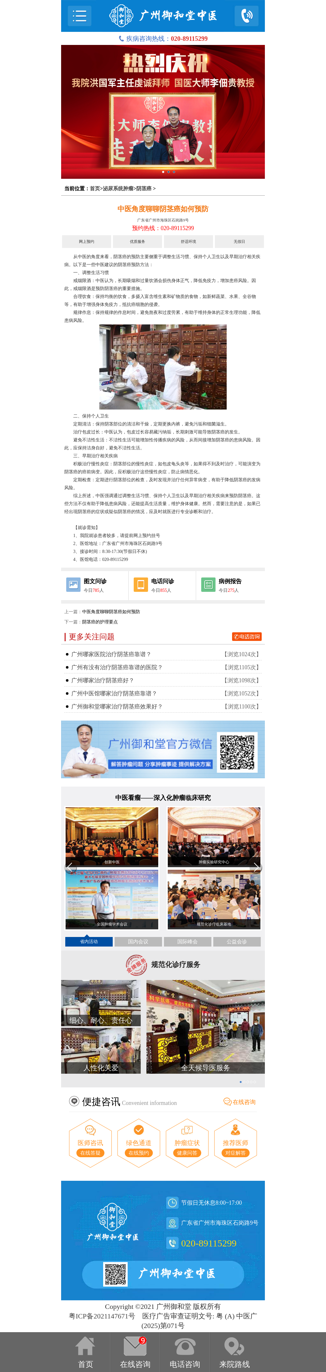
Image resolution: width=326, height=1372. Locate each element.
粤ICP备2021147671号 (102, 1316)
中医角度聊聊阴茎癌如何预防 (163, 209)
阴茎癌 (144, 188)
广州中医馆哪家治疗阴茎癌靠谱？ (114, 693)
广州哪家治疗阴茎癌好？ (102, 680)
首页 (95, 188)
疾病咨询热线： (163, 38)
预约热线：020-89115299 (163, 228)
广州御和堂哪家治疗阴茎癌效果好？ (117, 706)
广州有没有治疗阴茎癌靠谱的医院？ (117, 667)
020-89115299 (209, 1243)
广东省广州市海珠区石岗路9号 (163, 220)
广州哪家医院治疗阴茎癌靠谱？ (111, 654)
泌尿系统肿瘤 (118, 188)
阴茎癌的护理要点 (100, 622)
